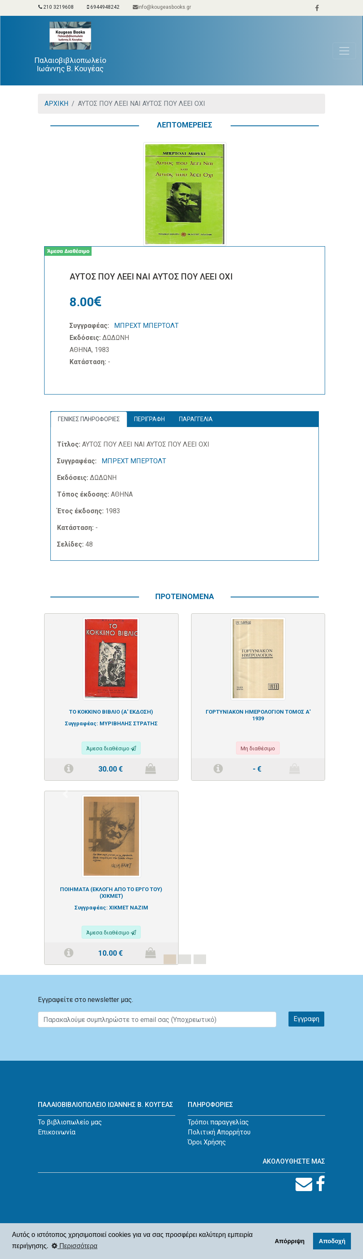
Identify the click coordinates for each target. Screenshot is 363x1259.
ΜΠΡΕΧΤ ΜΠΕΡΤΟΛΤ (146, 326)
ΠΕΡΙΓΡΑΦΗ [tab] (149, 419)
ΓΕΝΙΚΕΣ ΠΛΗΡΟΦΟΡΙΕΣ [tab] (89, 419)
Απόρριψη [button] (290, 1241)
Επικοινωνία (56, 1132)
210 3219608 (56, 7)
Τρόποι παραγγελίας (218, 1122)
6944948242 (103, 7)
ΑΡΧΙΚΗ (56, 103)
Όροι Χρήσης (207, 1142)
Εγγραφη (306, 1019)
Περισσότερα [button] (74, 1245)
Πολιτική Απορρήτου (219, 1132)
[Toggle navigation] (344, 50)
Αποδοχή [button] (332, 1241)
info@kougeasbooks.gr (162, 7)
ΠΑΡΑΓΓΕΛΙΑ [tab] (196, 419)
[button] (65, 794)
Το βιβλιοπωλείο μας (70, 1122)
